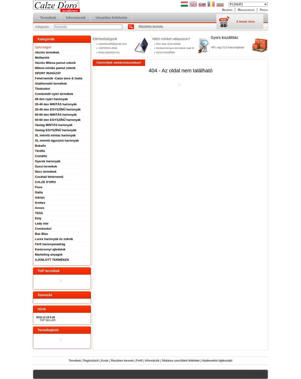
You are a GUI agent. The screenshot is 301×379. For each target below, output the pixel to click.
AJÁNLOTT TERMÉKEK (52, 259)
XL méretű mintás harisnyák (55, 135)
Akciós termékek (47, 52)
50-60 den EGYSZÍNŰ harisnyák (58, 120)
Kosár (104, 360)
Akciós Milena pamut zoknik (55, 63)
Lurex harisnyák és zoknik (54, 239)
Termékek (75, 360)
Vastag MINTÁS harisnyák (54, 125)
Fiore (39, 187)
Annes (39, 208)
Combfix (41, 156)
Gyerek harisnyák (47, 161)
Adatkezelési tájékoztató (217, 360)
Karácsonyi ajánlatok (50, 249)
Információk (152, 360)
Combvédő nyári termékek (54, 94)
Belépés (227, 10)
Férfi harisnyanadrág (50, 244)
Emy (38, 218)
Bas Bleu (41, 234)
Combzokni (43, 228)
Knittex (40, 202)
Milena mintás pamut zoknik (55, 68)
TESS (39, 213)
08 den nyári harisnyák (51, 99)
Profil (139, 360)
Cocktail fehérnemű (49, 177)
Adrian (40, 197)
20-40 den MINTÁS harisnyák (56, 104)
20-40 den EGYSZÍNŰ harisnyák (58, 109)
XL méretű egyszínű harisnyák (57, 140)
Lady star (42, 223)
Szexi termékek (46, 166)
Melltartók (42, 57)
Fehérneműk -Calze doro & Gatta (59, 78)
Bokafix (40, 145)
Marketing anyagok (49, 254)
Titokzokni (42, 88)
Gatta (39, 192)
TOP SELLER (47, 320)
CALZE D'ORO (45, 182)
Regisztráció (91, 360)
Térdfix (40, 151)
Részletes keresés (122, 360)
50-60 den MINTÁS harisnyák (56, 114)
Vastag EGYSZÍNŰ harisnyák (55, 130)
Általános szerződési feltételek (181, 360)
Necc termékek (46, 171)
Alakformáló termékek (51, 83)
